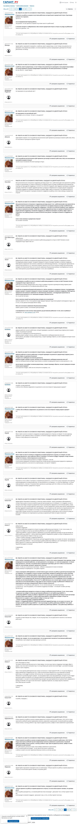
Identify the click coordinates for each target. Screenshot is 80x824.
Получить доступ (13, 821)
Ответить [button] (69, 9)
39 (23, 9)
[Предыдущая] (12, 9)
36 (15, 9)
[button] (75, 2)
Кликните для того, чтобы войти (40, 818)
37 (17, 9)
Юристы (32, 5)
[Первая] (10, 9)
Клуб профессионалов (22, 5)
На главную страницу (9, 5)
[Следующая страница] (28, 9)
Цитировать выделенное (57, 38)
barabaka (7, 329)
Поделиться (71, 38)
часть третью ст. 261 (30, 312)
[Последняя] (30, 9)
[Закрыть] (26, 816)
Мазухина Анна (9, 14)
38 (20, 9)
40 (25, 9)
